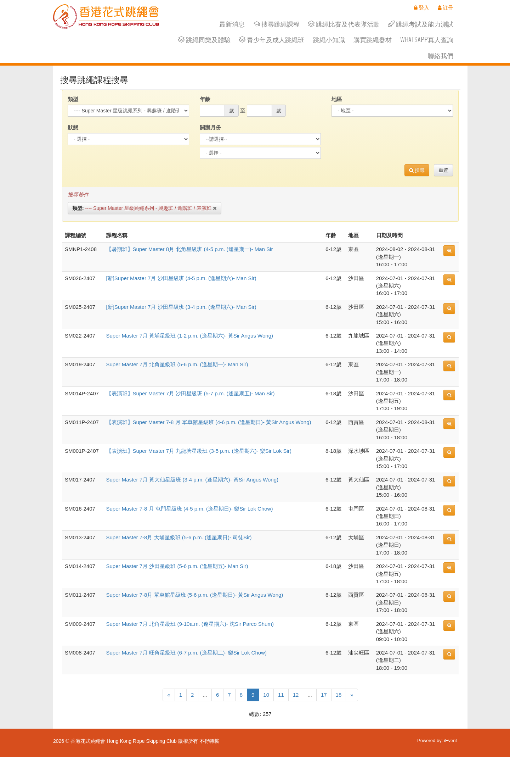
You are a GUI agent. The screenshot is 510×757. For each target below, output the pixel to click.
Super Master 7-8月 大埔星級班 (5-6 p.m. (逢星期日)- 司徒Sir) (179, 537)
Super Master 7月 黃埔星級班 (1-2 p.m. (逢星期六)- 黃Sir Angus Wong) (189, 336)
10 (266, 695)
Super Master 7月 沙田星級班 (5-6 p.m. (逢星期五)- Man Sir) (177, 566)
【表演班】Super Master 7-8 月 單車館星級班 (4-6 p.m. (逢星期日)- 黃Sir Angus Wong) (208, 422)
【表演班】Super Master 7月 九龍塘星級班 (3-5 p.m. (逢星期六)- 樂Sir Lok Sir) (198, 451)
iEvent (450, 740)
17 (324, 695)
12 (296, 695)
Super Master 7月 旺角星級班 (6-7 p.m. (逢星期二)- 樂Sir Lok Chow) (186, 653)
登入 (421, 7)
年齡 (205, 99)
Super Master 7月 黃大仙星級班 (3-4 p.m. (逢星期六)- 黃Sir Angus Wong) (192, 480)
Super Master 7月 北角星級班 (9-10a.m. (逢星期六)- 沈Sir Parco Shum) (190, 624)
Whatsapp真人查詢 (426, 39)
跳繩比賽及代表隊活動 (344, 24)
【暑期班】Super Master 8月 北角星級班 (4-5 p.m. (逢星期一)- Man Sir (189, 249)
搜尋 (417, 170)
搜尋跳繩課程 (277, 24)
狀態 (73, 127)
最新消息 (232, 24)
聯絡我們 (440, 55)
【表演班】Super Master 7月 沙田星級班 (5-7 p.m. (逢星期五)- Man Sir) (190, 393)
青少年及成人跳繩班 (271, 39)
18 (339, 695)
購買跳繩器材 (372, 39)
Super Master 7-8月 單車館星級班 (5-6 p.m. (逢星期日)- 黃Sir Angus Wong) (194, 595)
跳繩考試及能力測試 (420, 24)
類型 (73, 99)
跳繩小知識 (329, 39)
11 (281, 695)
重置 (443, 170)
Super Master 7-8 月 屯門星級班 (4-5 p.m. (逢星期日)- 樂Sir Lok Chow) (189, 509)
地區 (337, 99)
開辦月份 (210, 127)
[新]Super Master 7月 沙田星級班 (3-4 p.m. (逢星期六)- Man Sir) (181, 307)
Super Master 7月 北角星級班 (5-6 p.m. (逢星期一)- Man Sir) (177, 364)
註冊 (445, 7)
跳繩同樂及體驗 (204, 39)
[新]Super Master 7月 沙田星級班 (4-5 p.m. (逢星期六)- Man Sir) (181, 278)
